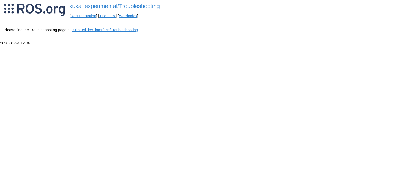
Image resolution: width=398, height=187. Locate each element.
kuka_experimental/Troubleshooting (114, 6)
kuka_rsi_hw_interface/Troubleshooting (105, 30)
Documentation (83, 16)
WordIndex (128, 16)
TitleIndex (107, 16)
